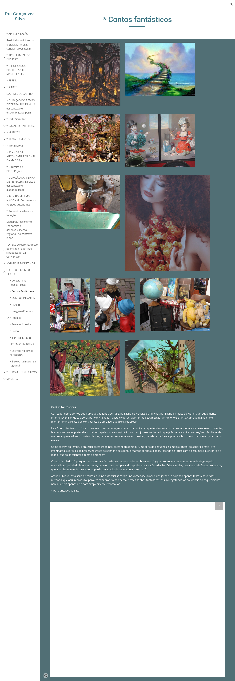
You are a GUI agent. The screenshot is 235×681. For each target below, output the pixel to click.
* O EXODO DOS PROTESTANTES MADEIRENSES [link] (16, 70)
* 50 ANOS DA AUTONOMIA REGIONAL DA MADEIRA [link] (21, 156)
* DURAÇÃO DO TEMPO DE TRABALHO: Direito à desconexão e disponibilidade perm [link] (21, 106)
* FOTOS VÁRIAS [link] (16, 119)
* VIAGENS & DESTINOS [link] (20, 263)
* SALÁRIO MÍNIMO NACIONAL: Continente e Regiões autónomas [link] (21, 200)
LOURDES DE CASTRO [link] (19, 94)
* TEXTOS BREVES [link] (20, 337)
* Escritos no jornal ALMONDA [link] (21, 353)
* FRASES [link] (15, 304)
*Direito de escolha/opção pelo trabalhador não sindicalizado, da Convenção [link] (22, 251)
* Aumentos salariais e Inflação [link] (19, 213)
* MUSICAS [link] (13, 132)
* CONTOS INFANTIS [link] (22, 298)
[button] (231, 4)
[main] (137, 21)
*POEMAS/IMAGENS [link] (22, 344)
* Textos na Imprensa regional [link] (23, 363)
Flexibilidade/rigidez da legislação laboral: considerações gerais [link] (20, 44)
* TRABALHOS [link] (15, 145)
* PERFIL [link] (11, 80)
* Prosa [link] (14, 331)
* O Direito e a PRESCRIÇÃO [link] (15, 169)
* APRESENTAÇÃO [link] (17, 34)
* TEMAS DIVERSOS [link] (18, 139)
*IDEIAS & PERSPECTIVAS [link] (21, 372)
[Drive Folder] (137, 589)
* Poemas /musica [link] (20, 324)
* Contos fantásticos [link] (22, 291)
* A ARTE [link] (11, 87)
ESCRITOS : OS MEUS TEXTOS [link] (18, 272)
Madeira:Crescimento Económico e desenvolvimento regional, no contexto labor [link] (19, 230)
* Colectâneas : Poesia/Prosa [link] (18, 282)
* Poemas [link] (15, 317)
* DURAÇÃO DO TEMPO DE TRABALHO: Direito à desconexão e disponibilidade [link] (21, 184)
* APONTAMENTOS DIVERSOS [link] (18, 57)
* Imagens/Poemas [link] (21, 311)
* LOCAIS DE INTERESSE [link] (20, 126)
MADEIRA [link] (12, 379)
